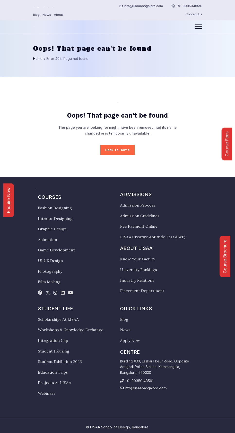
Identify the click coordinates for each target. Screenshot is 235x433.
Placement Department (142, 290)
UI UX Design (50, 260)
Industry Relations (137, 280)
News (47, 14)
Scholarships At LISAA (58, 319)
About (58, 14)
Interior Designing (55, 218)
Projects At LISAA (54, 382)
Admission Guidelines (139, 215)
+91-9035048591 (189, 6)
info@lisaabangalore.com (143, 6)
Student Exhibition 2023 (60, 361)
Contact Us (193, 14)
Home (38, 58)
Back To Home (117, 150)
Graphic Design (52, 228)
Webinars (46, 393)
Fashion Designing (55, 207)
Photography (50, 271)
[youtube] (70, 293)
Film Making (49, 281)
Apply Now (130, 340)
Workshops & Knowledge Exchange (70, 329)
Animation (47, 239)
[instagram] (55, 293)
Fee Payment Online (138, 226)
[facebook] (40, 293)
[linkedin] (63, 293)
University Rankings (138, 269)
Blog (36, 14)
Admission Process (137, 205)
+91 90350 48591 (139, 380)
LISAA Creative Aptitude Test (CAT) (152, 236)
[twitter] (48, 293)
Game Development (56, 250)
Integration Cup (53, 340)
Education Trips (53, 372)
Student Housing (53, 351)
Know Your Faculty (137, 259)
